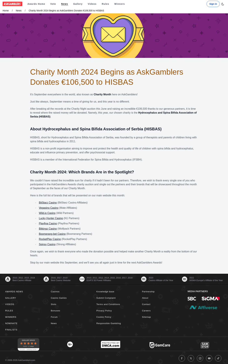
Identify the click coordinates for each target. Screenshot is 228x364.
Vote (53, 4)
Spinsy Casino (47, 244)
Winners (119, 4)
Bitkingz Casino (48, 228)
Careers (146, 310)
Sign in (213, 4)
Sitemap (146, 317)
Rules (105, 4)
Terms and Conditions (108, 304)
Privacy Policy (104, 310)
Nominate (11, 323)
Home (6, 10)
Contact (146, 304)
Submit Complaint (106, 298)
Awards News (14, 291)
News (64, 4)
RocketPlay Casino (50, 239)
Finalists (11, 329)
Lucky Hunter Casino (51, 218)
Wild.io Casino (47, 213)
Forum (54, 317)
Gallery (77, 4)
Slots (53, 304)
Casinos (55, 291)
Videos (92, 4)
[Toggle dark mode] (222, 4)
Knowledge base (105, 291)
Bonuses (55, 310)
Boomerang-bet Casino (52, 234)
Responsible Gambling (108, 323)
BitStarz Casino (48, 202)
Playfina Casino (48, 223)
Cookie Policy (103, 317)
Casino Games (59, 298)
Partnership (148, 291)
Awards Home (36, 4)
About (145, 298)
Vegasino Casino (48, 207)
